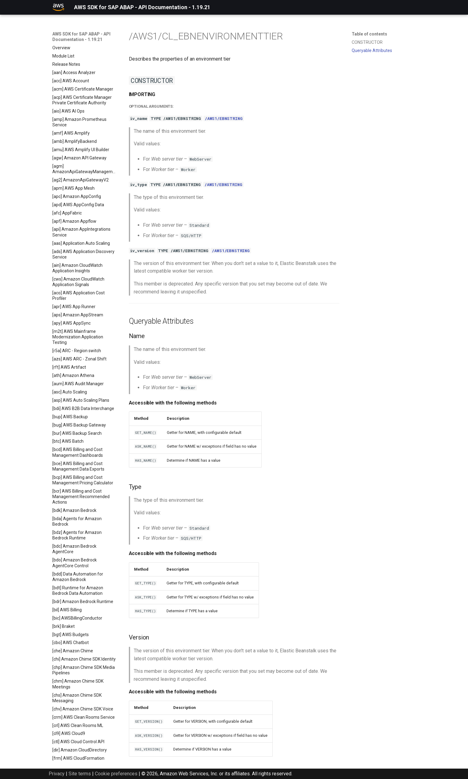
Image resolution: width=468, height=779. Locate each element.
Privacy (57, 774)
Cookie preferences (116, 774)
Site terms (80, 774)
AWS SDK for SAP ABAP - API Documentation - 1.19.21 (81, 37)
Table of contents (369, 34)
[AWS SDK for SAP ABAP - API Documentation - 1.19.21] (58, 7)
